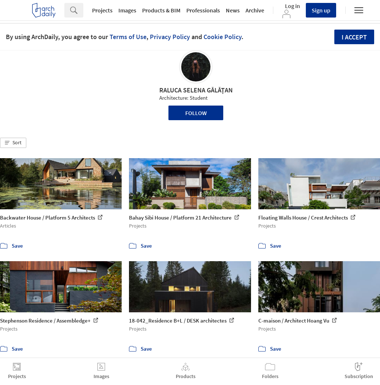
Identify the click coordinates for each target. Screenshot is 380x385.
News (233, 10)
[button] (13, 143)
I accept (354, 37)
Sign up (321, 10)
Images (127, 10)
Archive (255, 10)
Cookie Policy (223, 37)
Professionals (203, 10)
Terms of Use (128, 37)
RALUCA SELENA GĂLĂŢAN (196, 90)
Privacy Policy (170, 37)
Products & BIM (161, 10)
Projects (102, 10)
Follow (196, 113)
